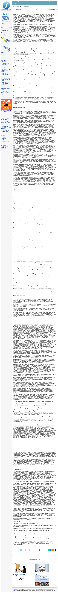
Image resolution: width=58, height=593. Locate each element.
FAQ (3, 23)
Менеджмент (8, 41)
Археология (4, 32)
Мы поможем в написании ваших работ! (6, 111)
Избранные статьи (5, 17)
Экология (3, 52)
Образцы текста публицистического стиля (5, 88)
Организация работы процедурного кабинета (6, 70)
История (3, 37)
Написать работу (5, 24)
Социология (5, 45)
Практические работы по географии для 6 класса (6, 127)
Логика (4, 38)
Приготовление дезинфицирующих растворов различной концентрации (5, 60)
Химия (9, 50)
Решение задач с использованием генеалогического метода (21, 574)
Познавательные (35, 1)
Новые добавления (6, 21)
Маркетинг (6, 39)
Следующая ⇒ (37, 9)
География (7, 34)
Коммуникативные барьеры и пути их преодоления (5, 79)
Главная (14, 1)
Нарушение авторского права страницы (36, 589)
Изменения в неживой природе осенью (5, 135)
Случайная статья (5, 18)
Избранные (19, 1)
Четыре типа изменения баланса (5, 92)
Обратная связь (5, 22)
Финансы (8, 49)
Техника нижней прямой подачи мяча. (6, 64)
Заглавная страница (6, 16)
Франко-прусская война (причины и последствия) (5, 67)
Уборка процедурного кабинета (4, 138)
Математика (7, 40)
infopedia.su (14, 590)
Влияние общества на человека (5, 119)
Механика (9, 42)
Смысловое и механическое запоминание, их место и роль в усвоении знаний (5, 75)
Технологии (6, 46)
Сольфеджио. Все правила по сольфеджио (5, 142)
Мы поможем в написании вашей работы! (47, 589)
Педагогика (3, 44)
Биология (5, 33)
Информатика (3, 36)
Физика (6, 47)
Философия (8, 48)
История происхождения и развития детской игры (45, 574)
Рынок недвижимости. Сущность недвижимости (42, 563)
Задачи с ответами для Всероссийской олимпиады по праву (6, 95)
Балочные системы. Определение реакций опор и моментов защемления (5, 146)
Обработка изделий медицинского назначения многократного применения (5, 84)
